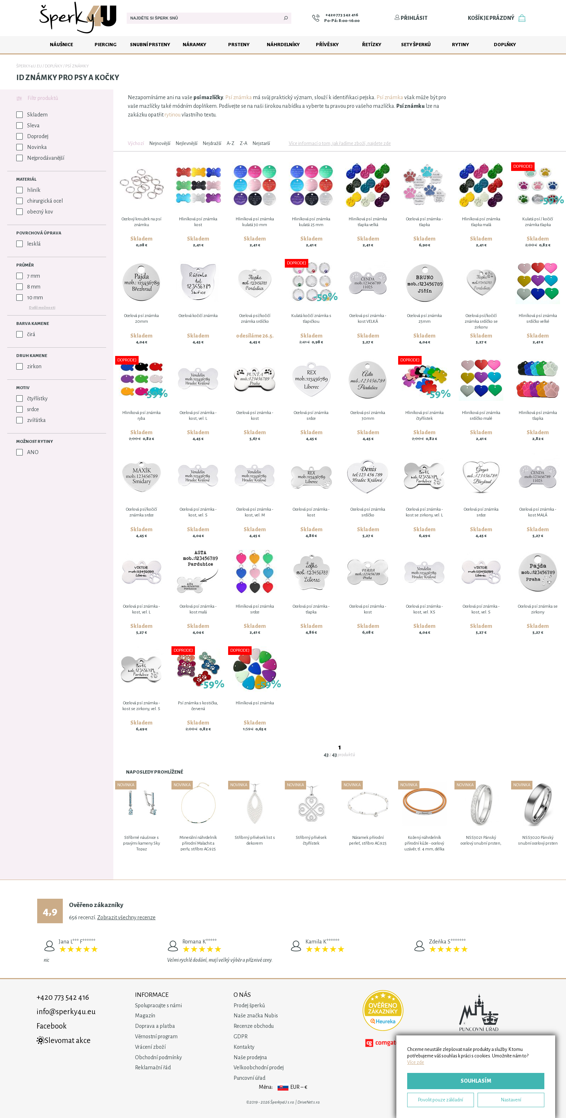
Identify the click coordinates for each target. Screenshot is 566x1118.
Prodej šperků (249, 1005)
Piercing (106, 44)
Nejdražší (212, 143)
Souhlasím (476, 1081)
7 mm (28, 276)
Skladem (32, 114)
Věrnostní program (156, 1036)
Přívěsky (327, 44)
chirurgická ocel (39, 201)
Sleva (28, 125)
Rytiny (460, 44)
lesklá (28, 244)
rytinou (172, 115)
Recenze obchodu (254, 1026)
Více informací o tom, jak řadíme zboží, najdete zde (340, 143)
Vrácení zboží (150, 1047)
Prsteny (238, 44)
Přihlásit (410, 18)
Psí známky (77, 66)
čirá (25, 334)
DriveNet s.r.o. (308, 1102)
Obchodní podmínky (158, 1057)
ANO (27, 452)
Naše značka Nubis (256, 1015)
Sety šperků (416, 44)
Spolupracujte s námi (158, 1005)
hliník (28, 190)
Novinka (31, 147)
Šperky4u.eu (29, 66)
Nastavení (511, 1099)
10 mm (29, 297)
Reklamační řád (153, 1067)
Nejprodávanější (40, 158)
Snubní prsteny (150, 44)
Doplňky (505, 44)
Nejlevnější (186, 143)
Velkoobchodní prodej (259, 1067)
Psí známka (238, 97)
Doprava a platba (155, 1026)
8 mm (28, 286)
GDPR (241, 1036)
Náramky (194, 44)
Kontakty (244, 1047)
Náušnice (61, 44)
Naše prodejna (250, 1057)
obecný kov (34, 211)
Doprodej (32, 136)
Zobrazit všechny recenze (126, 917)
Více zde (415, 1062)
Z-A (243, 143)
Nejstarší (261, 143)
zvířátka (31, 420)
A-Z (230, 143)
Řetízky (371, 44)
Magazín (145, 1015)
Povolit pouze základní (440, 1099)
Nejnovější (159, 143)
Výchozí (136, 143)
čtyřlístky (32, 398)
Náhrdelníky (283, 44)
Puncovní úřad (249, 1078)
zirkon (29, 366)
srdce (27, 409)
